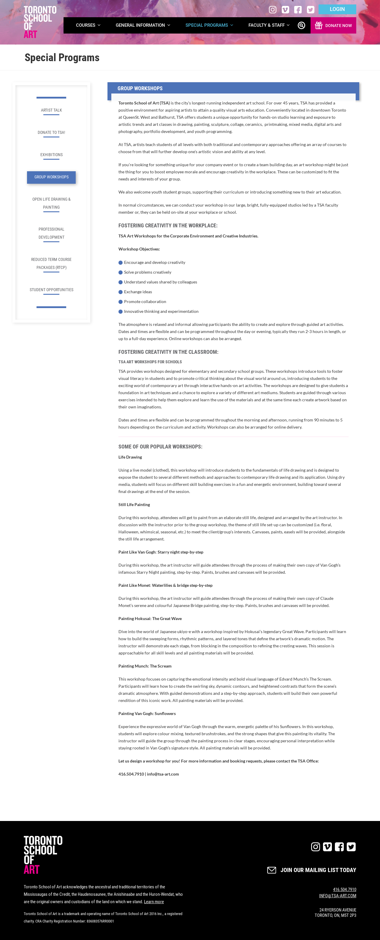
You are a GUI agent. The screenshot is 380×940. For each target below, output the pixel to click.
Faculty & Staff (269, 25)
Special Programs (210, 25)
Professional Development (51, 234)
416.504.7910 (344, 889)
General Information (143, 25)
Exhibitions (51, 156)
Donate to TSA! (51, 133)
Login (337, 9)
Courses (88, 25)
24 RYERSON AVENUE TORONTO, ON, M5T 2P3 (335, 912)
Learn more (154, 901)
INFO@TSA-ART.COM (337, 895)
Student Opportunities (51, 291)
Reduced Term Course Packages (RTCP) (51, 264)
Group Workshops (51, 177)
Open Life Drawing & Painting (51, 204)
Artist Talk (51, 111)
